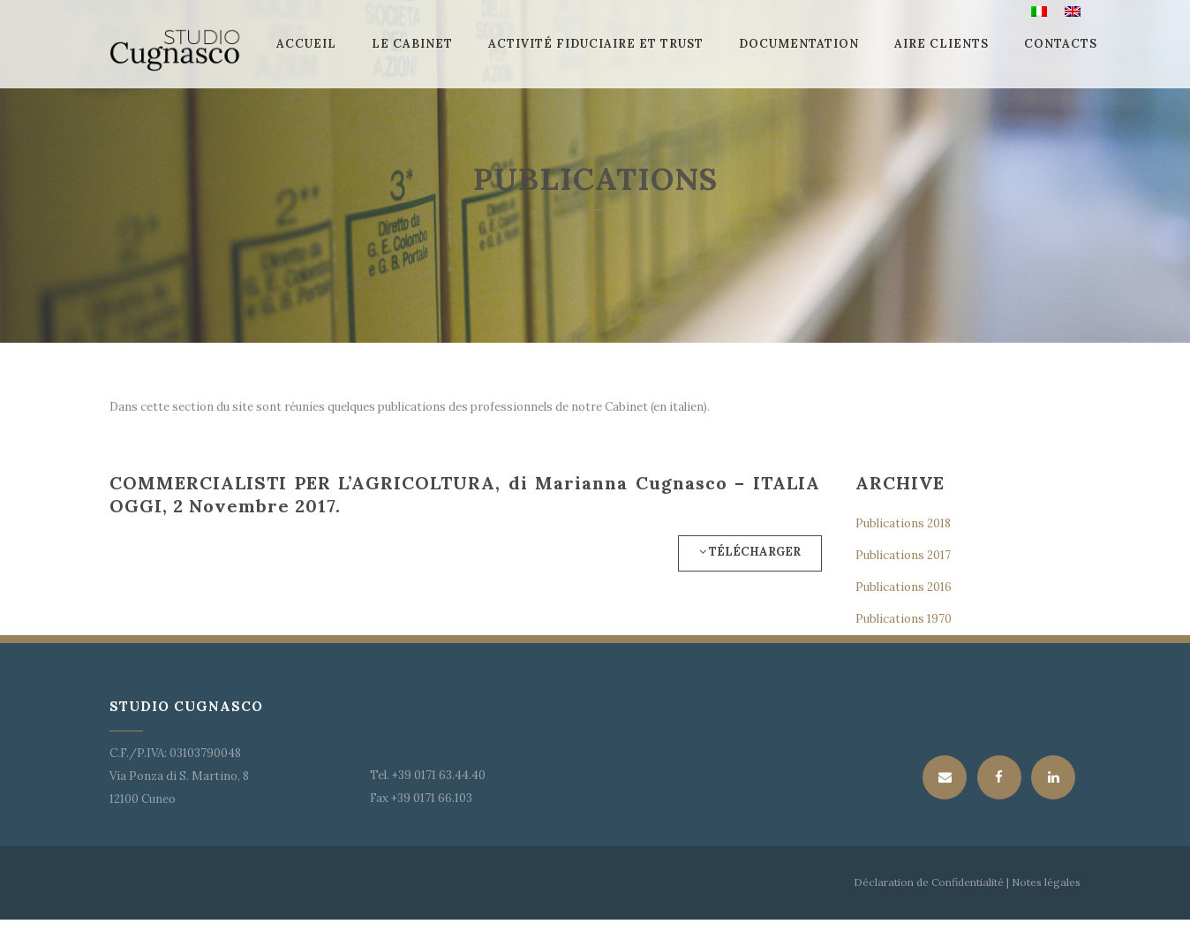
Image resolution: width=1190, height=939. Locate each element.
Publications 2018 (903, 523)
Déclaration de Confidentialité (929, 882)
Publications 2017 (903, 555)
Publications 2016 (903, 586)
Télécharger (750, 551)
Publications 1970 (903, 618)
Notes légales (1045, 882)
